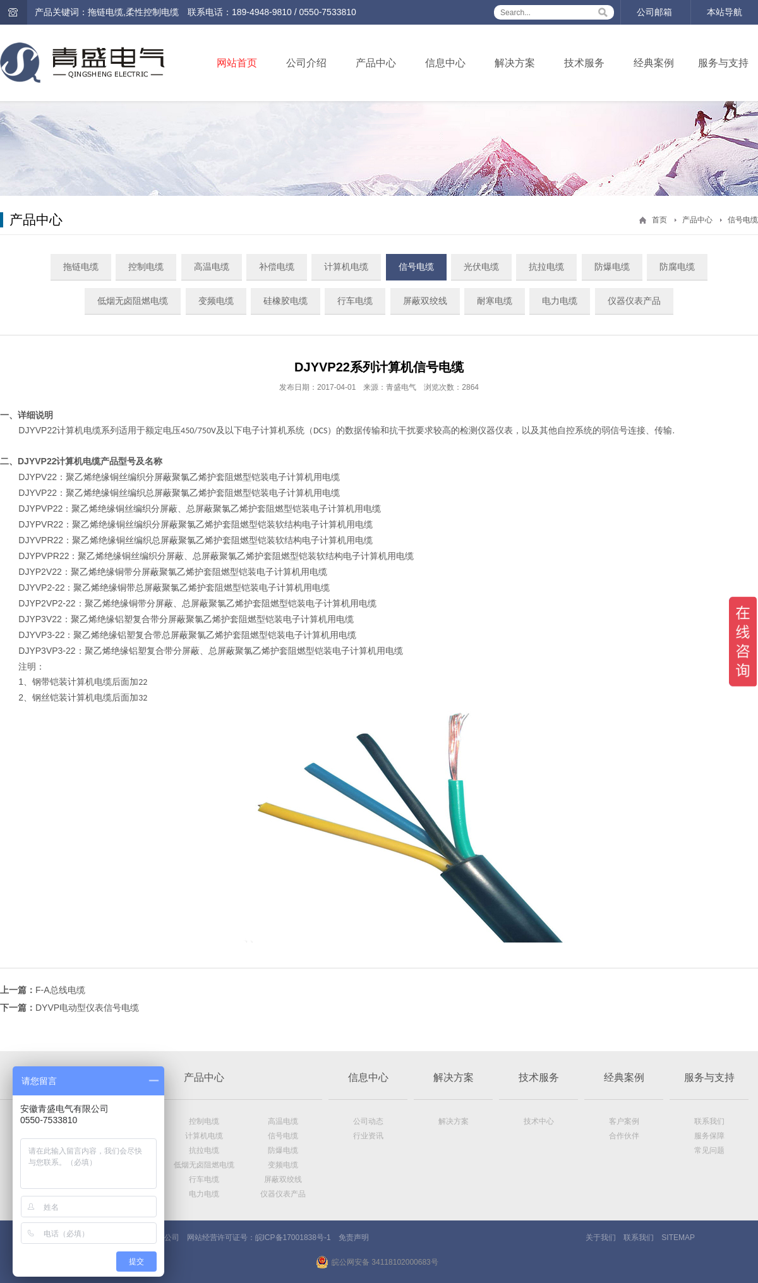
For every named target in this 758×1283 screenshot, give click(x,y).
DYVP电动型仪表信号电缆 (87, 1008)
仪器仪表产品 (634, 301)
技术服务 (584, 62)
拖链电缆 (81, 267)
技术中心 (539, 1121)
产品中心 (376, 62)
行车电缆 (355, 301)
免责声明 (354, 1237)
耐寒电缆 (494, 301)
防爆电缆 (612, 267)
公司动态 (368, 1121)
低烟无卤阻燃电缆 (132, 301)
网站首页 (237, 62)
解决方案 (515, 62)
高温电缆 (211, 267)
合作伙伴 (624, 1135)
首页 (659, 219)
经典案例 (654, 62)
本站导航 (724, 12)
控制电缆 (146, 267)
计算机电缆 (346, 267)
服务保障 (709, 1135)
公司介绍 (306, 62)
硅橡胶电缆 (285, 301)
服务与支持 (723, 62)
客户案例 (624, 1121)
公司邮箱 (654, 12)
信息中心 (445, 62)
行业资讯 (368, 1135)
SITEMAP (678, 1237)
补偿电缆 (276, 267)
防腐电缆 (677, 267)
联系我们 (709, 1121)
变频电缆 (216, 301)
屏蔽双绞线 (425, 301)
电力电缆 (559, 301)
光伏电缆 (481, 267)
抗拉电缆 (546, 267)
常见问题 (709, 1150)
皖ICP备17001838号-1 (293, 1237)
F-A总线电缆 (60, 990)
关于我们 (601, 1237)
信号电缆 (743, 219)
